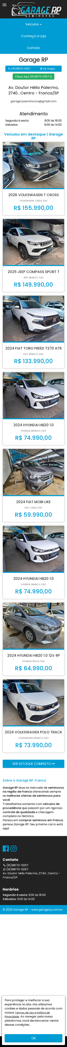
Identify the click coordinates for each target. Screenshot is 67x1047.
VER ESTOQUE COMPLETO (33, 763)
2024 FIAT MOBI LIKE (33, 501)
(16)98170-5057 (19, 68)
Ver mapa (47, 68)
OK (33, 1038)
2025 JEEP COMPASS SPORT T (33, 271)
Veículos (33, 24)
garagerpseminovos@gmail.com (33, 101)
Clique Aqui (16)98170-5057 (33, 76)
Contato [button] (33, 48)
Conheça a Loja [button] (33, 36)
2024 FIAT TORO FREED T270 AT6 (33, 348)
